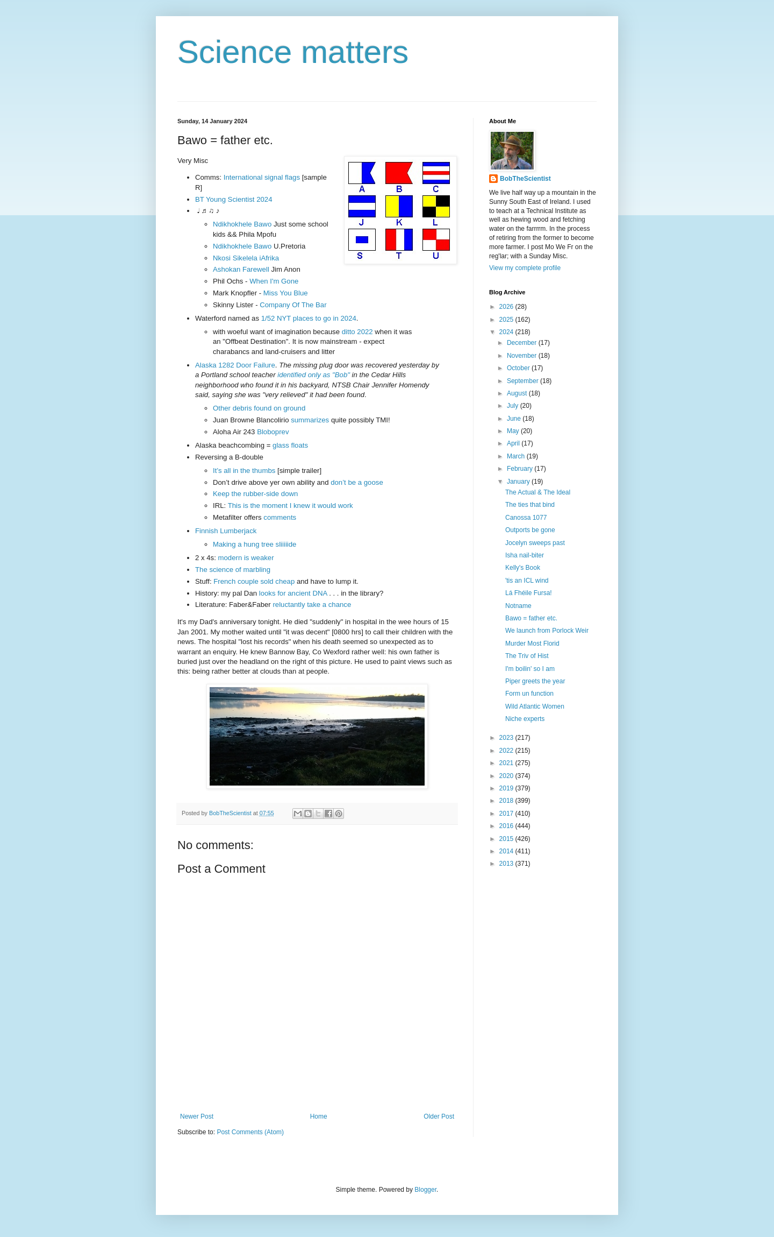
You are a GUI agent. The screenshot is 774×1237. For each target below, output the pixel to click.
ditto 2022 (357, 332)
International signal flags (262, 177)
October (519, 368)
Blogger (425, 1189)
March (517, 456)
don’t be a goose (357, 482)
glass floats (290, 445)
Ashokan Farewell (241, 269)
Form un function (529, 693)
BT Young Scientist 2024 (233, 199)
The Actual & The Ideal (537, 492)
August (518, 393)
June (514, 418)
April (514, 443)
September (523, 381)
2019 (507, 788)
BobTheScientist (525, 178)
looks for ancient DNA (293, 593)
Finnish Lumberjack (225, 531)
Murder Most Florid (532, 643)
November (523, 355)
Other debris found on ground (259, 408)
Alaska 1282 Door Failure (235, 365)
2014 (507, 851)
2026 (507, 306)
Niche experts (524, 719)
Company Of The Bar (293, 305)
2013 (507, 863)
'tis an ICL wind (527, 580)
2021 (507, 763)
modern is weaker (246, 558)
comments (279, 517)
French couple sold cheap (254, 581)
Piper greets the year (535, 681)
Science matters (292, 52)
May (514, 431)
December (523, 343)
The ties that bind (530, 504)
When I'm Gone (273, 281)
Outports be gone (530, 530)
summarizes (310, 420)
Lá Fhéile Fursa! (528, 593)
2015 (507, 839)
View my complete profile (525, 268)
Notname (518, 606)
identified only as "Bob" (313, 375)
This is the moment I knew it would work (290, 505)
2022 (507, 750)
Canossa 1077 (526, 517)
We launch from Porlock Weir (547, 630)
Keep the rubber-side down (255, 494)
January (519, 481)
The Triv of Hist (527, 656)
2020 (507, 776)
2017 (507, 813)
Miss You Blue (285, 293)
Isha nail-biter (524, 555)
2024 (507, 332)
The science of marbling (232, 570)
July (513, 405)
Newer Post (196, 1116)
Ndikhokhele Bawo (242, 224)
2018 (507, 800)
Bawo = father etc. (531, 618)
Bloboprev (273, 432)
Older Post (439, 1116)
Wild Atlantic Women (534, 706)
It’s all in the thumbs (244, 470)
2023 (507, 737)
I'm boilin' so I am (530, 669)
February (520, 468)
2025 (507, 319)
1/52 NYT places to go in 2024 (308, 318)
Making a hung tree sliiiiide (254, 544)
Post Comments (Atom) (250, 1132)
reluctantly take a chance (312, 604)
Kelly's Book (522, 567)
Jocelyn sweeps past (535, 543)
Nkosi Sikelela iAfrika (246, 258)
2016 (507, 826)
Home (318, 1116)
